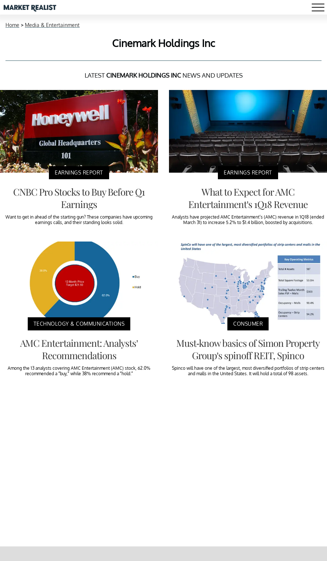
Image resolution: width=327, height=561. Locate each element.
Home (12, 25)
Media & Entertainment (52, 25)
